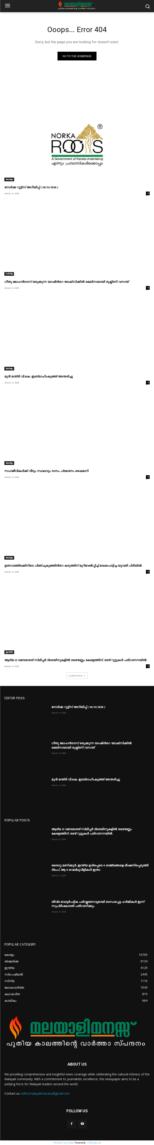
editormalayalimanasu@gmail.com (45, 1093)
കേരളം (9, 179)
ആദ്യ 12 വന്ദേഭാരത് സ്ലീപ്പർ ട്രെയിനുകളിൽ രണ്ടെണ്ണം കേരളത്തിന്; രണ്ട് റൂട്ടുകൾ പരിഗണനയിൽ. (75, 660)
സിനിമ (9, 274)
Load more (77, 675)
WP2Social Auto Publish (63, 1143)
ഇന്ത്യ (9, 652)
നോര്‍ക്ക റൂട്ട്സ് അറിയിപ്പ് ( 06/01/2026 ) (31, 187)
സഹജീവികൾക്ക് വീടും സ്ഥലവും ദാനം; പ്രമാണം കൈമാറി (46, 471)
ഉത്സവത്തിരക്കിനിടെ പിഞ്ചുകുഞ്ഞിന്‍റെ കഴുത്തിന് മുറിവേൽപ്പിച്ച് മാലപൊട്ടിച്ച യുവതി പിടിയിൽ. (73, 565)
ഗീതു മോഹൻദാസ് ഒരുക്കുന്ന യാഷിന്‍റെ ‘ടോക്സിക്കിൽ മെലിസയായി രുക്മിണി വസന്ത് (66, 281)
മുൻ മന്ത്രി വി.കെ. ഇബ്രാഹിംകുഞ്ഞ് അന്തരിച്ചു (38, 376)
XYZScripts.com (94, 1143)
